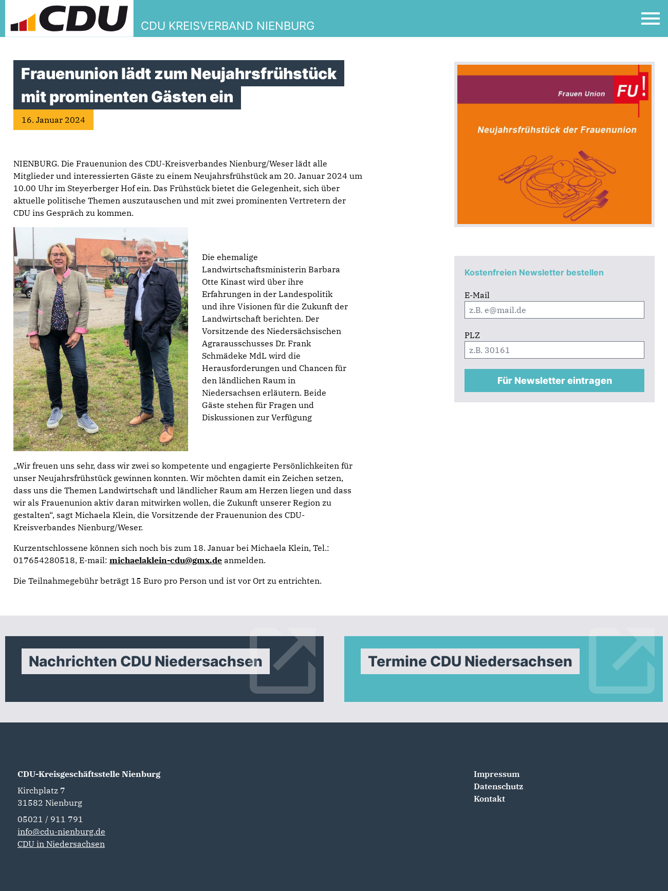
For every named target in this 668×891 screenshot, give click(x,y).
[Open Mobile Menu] (650, 18)
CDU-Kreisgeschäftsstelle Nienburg (88, 774)
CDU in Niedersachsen (61, 844)
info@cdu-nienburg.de (61, 831)
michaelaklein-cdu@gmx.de (165, 560)
